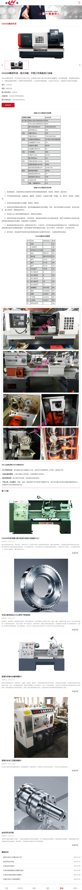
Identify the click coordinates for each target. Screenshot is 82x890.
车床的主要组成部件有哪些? (41, 875)
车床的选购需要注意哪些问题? (41, 870)
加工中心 (20, 887)
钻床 (34, 887)
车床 (61, 887)
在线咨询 (8, 105)
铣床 (48, 887)
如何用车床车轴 (41, 861)
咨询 (75, 887)
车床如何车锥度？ (41, 866)
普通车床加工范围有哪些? (41, 879)
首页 (7, 887)
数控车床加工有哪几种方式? (41, 857)
